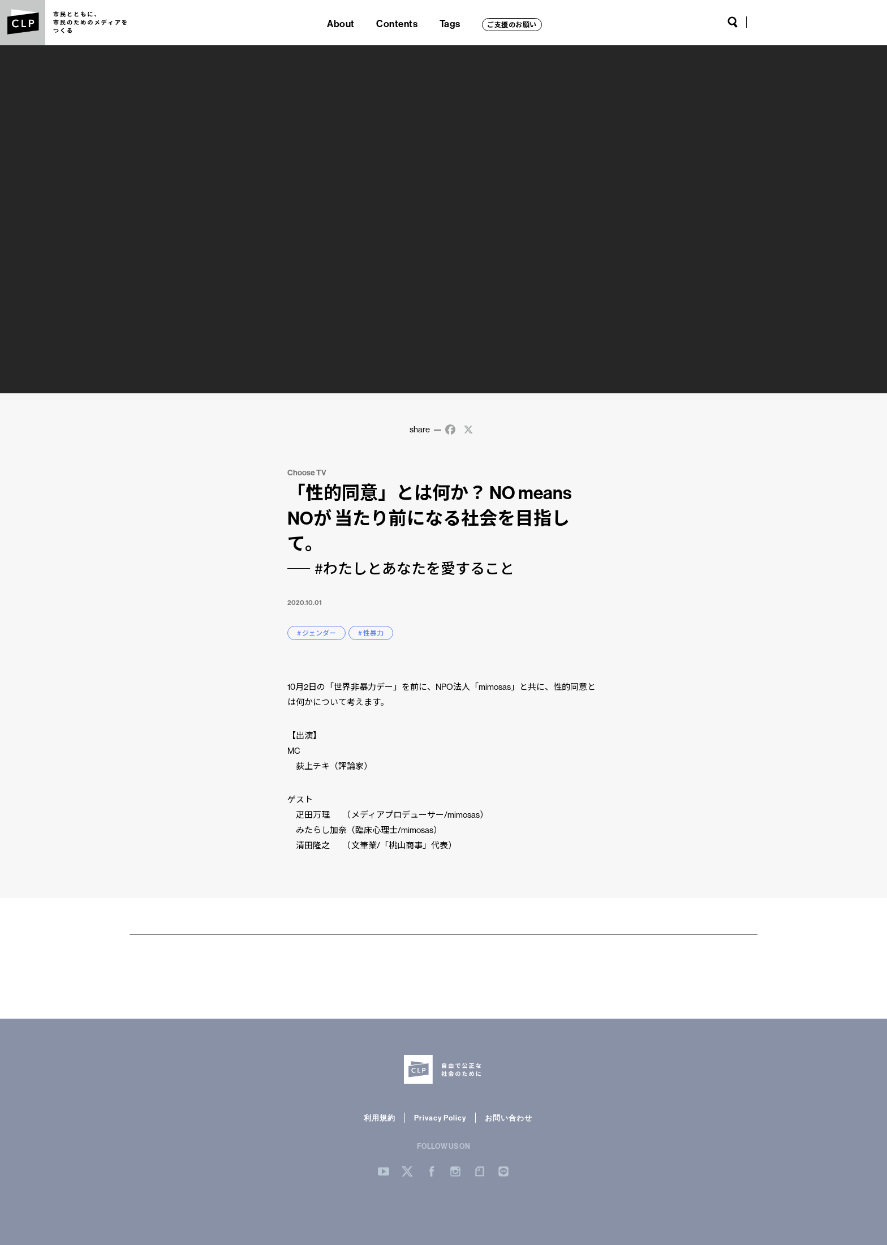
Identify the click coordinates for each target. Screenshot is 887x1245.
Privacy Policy (440, 1117)
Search (732, 22)
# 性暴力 (371, 633)
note (838, 22)
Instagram (818, 22)
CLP (22, 22)
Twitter (783, 22)
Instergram (455, 1171)
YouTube (762, 22)
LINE (858, 22)
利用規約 (379, 1117)
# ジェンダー (316, 633)
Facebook (800, 22)
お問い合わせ (508, 1117)
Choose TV (306, 472)
